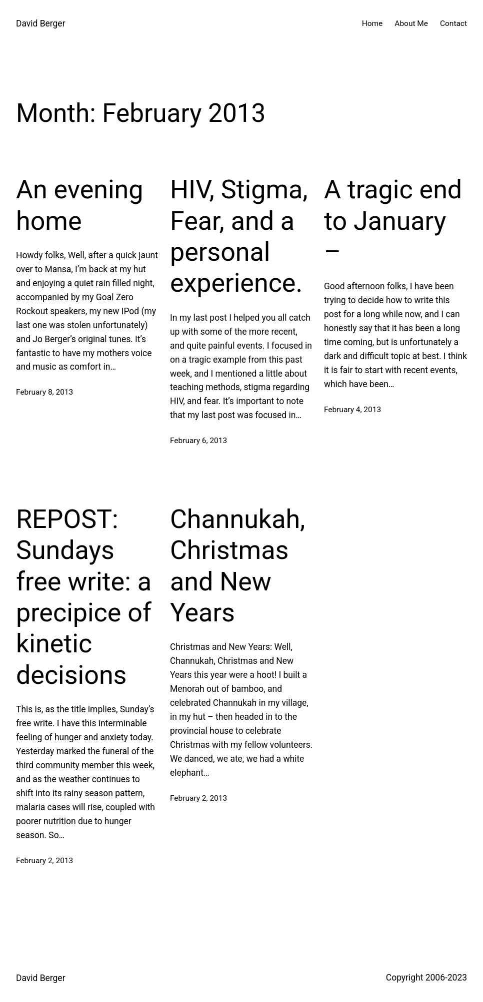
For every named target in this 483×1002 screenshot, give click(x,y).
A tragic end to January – (393, 220)
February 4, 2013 (352, 409)
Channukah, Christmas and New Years (237, 566)
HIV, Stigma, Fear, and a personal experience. (239, 236)
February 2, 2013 (44, 860)
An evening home (80, 205)
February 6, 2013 (198, 440)
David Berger (41, 23)
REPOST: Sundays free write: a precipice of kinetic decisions (84, 597)
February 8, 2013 (44, 392)
